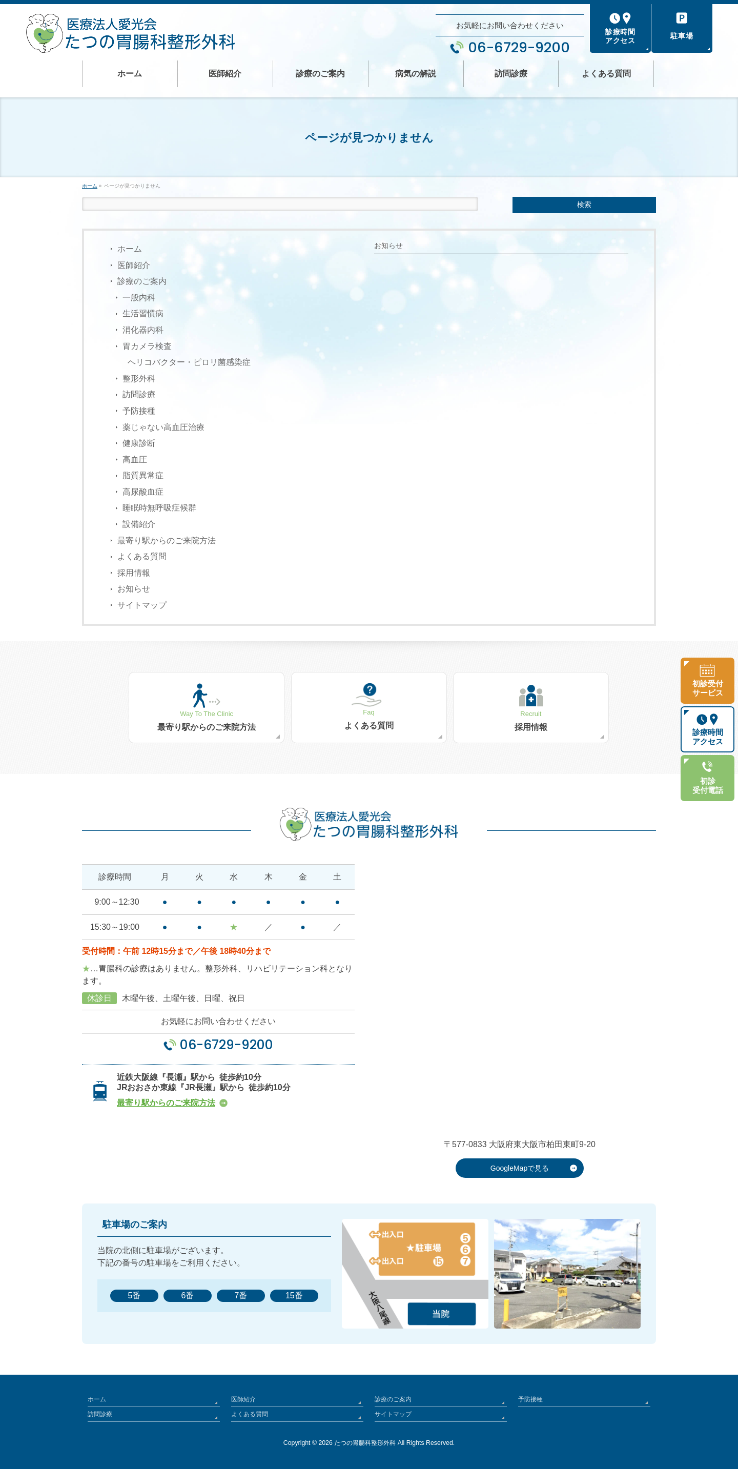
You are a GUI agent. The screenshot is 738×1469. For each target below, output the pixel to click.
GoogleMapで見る (519, 1168)
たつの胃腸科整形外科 (365, 1442)
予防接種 (138, 410)
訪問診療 (138, 394)
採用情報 (133, 572)
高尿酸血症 (142, 491)
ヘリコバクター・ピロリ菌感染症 (189, 362)
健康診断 (138, 443)
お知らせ (133, 588)
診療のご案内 (142, 281)
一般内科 (138, 297)
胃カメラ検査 (147, 346)
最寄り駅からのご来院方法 (166, 540)
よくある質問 (142, 556)
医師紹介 (133, 265)
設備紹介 (138, 524)
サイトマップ (142, 605)
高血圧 (134, 459)
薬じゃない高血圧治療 (163, 427)
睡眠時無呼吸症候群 (159, 507)
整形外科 (138, 378)
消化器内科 (142, 329)
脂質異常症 (142, 475)
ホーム (129, 248)
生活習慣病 (142, 313)
